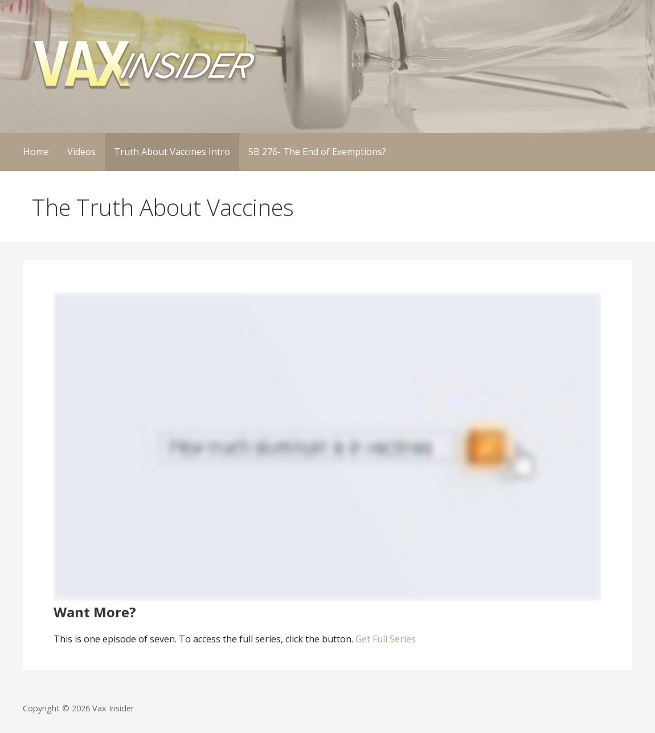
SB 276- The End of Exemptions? (317, 151)
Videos (81, 151)
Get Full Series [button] (384, 639)
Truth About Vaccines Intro (172, 151)
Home (36, 151)
